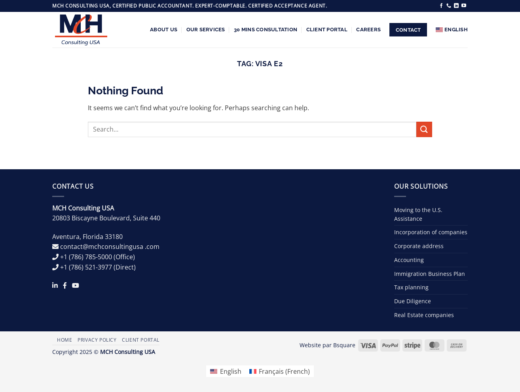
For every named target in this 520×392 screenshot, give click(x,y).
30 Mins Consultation (265, 30)
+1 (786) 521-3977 (86, 267)
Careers (368, 30)
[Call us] (448, 6)
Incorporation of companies (430, 232)
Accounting (409, 260)
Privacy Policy (97, 340)
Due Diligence (412, 301)
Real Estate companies (424, 315)
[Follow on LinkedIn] (456, 6)
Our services (205, 30)
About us (163, 30)
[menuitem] (452, 30)
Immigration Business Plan (429, 273)
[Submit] (424, 129)
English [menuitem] (230, 371)
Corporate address (419, 246)
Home (64, 340)
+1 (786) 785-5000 (86, 256)
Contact (408, 30)
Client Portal (326, 30)
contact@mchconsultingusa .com (109, 246)
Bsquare (344, 345)
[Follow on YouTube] (463, 6)
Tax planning (411, 287)
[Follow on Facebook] (441, 6)
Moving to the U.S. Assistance (418, 214)
